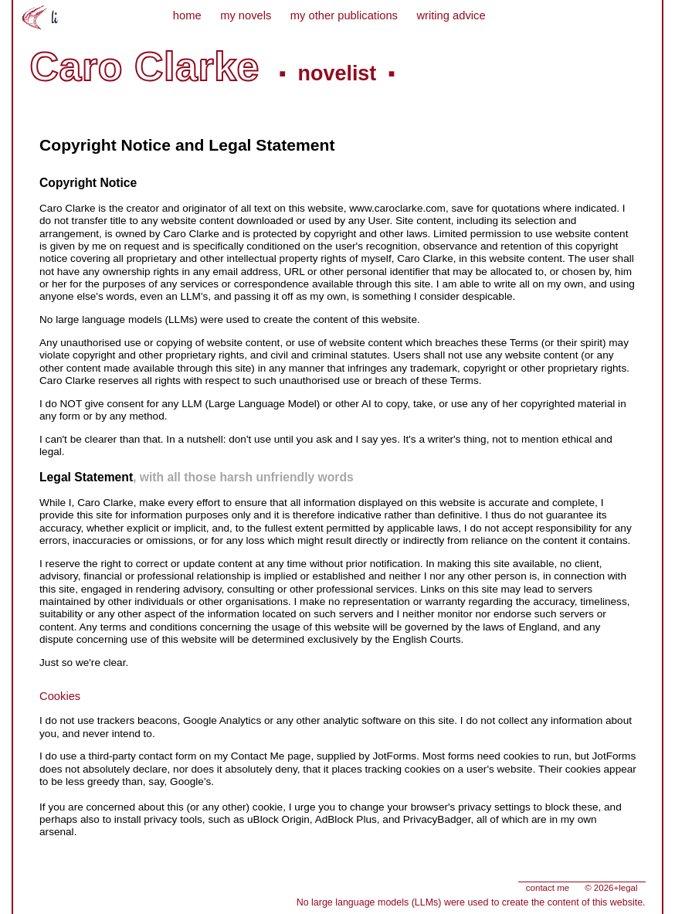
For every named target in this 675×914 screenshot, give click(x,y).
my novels (245, 15)
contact (547, 887)
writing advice (450, 15)
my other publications (344, 15)
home (187, 15)
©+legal (611, 887)
